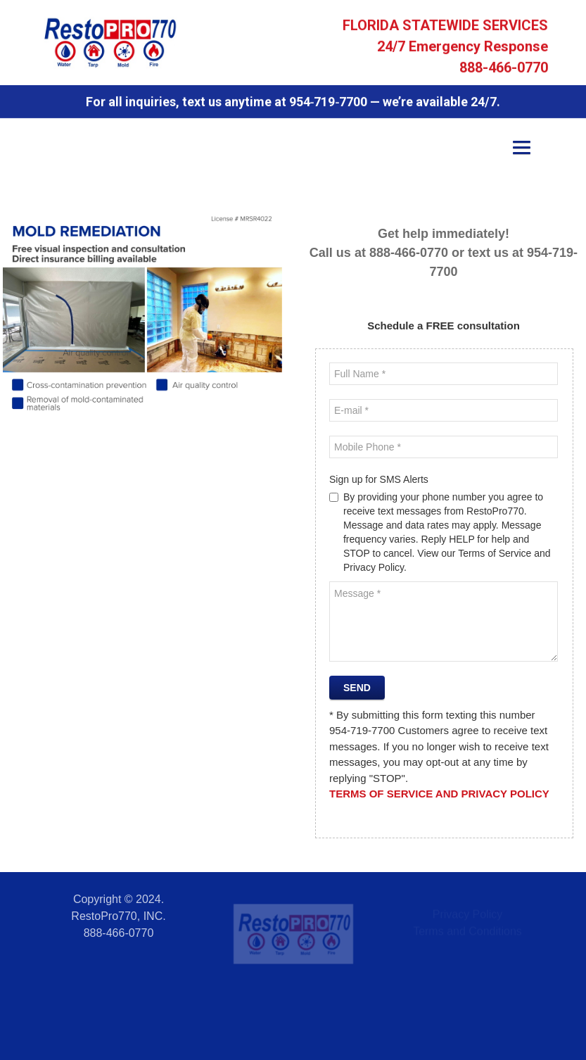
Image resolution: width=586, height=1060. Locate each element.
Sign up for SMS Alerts (378, 479)
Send (357, 687)
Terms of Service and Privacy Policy (439, 794)
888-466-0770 (503, 69)
